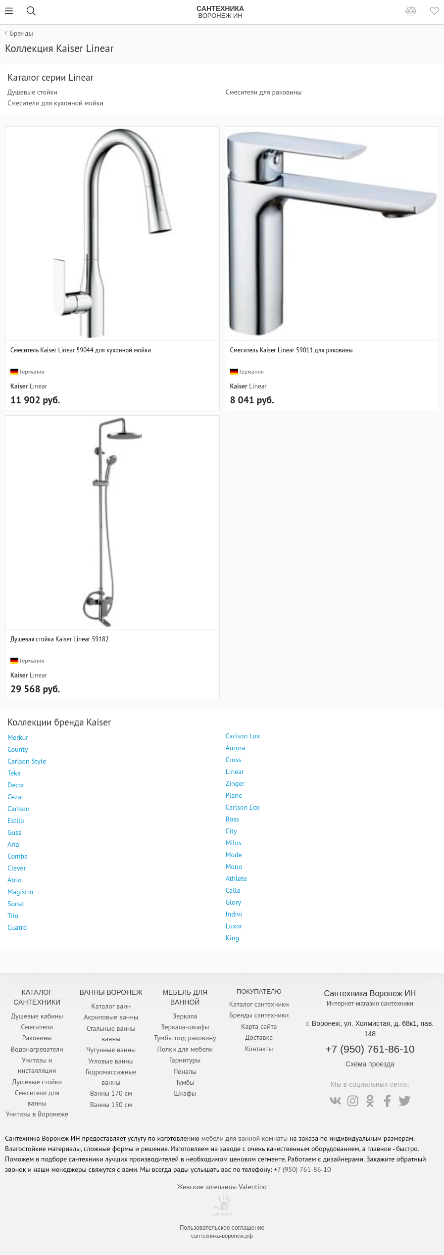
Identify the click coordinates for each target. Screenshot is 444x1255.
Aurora (236, 747)
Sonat (15, 903)
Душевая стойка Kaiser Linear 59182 (59, 639)
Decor (15, 784)
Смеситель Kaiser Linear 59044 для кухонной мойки (80, 350)
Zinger (235, 783)
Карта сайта (259, 1026)
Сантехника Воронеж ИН (370, 993)
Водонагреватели (37, 1049)
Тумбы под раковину (185, 1037)
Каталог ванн (111, 1006)
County (17, 749)
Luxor (234, 925)
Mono (234, 866)
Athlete (236, 878)
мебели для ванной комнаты (244, 1138)
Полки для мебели (185, 1049)
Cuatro (17, 927)
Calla (233, 890)
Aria (13, 844)
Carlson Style (26, 761)
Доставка (259, 1037)
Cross (234, 759)
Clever (16, 868)
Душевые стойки (32, 92)
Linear (39, 386)
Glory (233, 902)
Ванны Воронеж (111, 992)
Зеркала (185, 1016)
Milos (234, 842)
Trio (12, 915)
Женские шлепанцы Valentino (222, 1186)
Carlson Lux (243, 735)
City (231, 830)
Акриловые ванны (111, 1017)
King (232, 937)
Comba (17, 856)
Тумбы (185, 1082)
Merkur (17, 737)
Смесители (37, 1026)
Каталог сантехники (259, 1004)
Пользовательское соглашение (222, 1227)
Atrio (14, 879)
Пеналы (185, 1071)
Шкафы (185, 1093)
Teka (14, 773)
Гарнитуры (184, 1060)
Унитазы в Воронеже (37, 1114)
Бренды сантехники (259, 1015)
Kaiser (19, 386)
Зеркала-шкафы (185, 1026)
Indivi (234, 914)
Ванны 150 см (111, 1104)
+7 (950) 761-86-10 (369, 1049)
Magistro (20, 891)
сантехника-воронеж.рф (222, 1236)
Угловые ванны (111, 1061)
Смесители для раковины (264, 92)
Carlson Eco (243, 807)
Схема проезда (370, 1064)
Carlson (18, 808)
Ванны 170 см (111, 1093)
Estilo (15, 820)
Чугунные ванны (111, 1049)
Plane (234, 795)
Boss (232, 819)
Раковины (37, 1037)
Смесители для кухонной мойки (55, 102)
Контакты (259, 1048)
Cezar (15, 796)
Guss (14, 832)
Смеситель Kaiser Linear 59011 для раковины (291, 350)
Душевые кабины (37, 1016)
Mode (234, 854)
